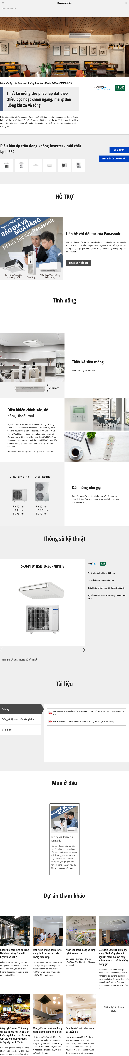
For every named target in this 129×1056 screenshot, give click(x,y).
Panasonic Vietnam (9, 9)
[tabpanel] (42, 602)
